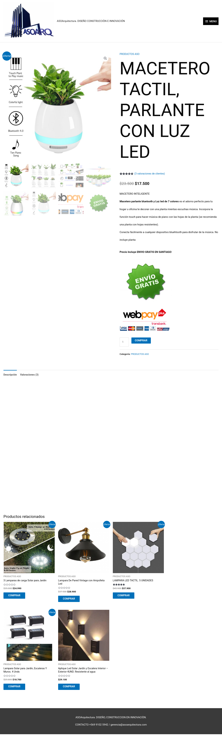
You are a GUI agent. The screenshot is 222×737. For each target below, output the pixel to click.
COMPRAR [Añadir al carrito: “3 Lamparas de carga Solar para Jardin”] (16, 596)
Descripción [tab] (10, 375)
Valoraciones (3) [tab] (30, 375)
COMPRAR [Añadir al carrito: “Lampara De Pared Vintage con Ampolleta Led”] (71, 600)
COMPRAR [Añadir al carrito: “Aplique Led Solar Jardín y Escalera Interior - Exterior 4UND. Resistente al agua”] (71, 689)
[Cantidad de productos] (124, 342)
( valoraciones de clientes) (150, 173)
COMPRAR (141, 340)
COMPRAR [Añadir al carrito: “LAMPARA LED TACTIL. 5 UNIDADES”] (126, 596)
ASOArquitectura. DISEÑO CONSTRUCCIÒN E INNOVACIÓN (91, 21)
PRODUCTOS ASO (130, 54)
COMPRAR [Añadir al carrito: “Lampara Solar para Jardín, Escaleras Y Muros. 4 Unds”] (16, 689)
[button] (105, 59)
